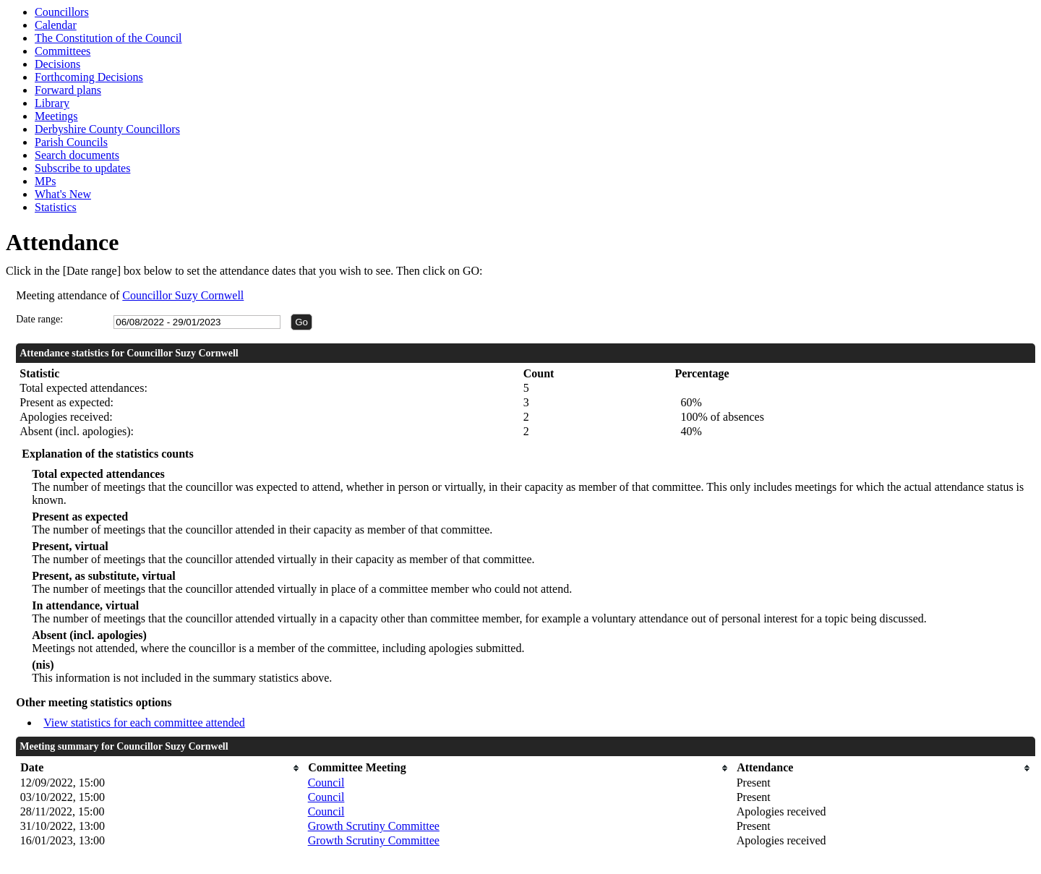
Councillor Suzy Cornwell (183, 295)
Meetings (56, 116)
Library (52, 103)
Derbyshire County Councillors (107, 129)
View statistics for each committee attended (144, 722)
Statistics (56, 207)
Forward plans (68, 90)
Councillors (62, 12)
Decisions (57, 64)
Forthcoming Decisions (89, 77)
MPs (45, 181)
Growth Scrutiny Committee (374, 826)
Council (326, 782)
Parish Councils (71, 142)
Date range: (39, 319)
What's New (63, 194)
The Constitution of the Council (108, 38)
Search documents (77, 155)
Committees (62, 51)
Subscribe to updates (82, 168)
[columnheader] (160, 768)
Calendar (56, 25)
